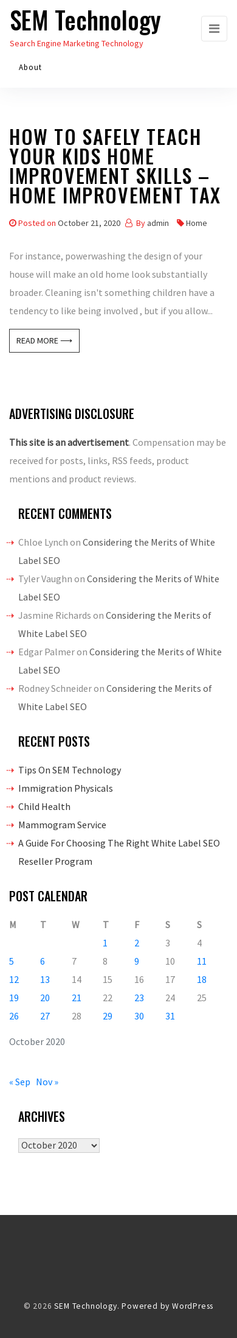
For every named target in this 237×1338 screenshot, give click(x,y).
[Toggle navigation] (214, 28)
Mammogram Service (62, 825)
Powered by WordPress (167, 1306)
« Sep (19, 1082)
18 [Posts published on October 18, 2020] (202, 979)
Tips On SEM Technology (69, 770)
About (31, 67)
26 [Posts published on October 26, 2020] (14, 1016)
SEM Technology (85, 19)
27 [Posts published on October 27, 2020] (45, 1016)
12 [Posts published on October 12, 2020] (14, 979)
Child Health (44, 806)
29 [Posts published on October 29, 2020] (107, 1016)
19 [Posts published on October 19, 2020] (14, 997)
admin (158, 222)
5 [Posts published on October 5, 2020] (11, 961)
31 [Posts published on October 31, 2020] (170, 1016)
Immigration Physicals (65, 788)
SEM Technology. (86, 1306)
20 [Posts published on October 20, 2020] (45, 997)
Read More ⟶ (44, 340)
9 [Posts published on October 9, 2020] (136, 961)
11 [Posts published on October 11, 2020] (202, 961)
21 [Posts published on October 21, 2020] (76, 997)
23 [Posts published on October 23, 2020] (139, 997)
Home (196, 222)
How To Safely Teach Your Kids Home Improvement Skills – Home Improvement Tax (115, 168)
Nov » (47, 1082)
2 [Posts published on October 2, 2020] (136, 943)
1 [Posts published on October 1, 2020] (105, 943)
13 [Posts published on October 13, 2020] (45, 979)
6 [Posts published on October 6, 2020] (42, 961)
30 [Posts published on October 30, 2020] (139, 1016)
